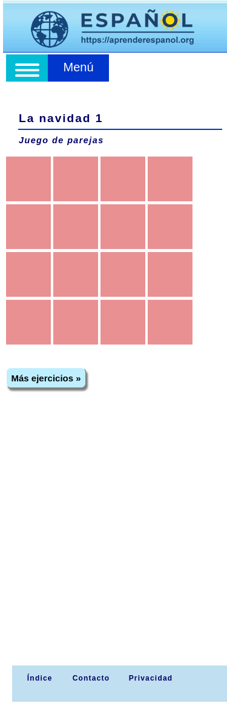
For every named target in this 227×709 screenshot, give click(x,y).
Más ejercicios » (46, 378)
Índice (38, 678)
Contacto (91, 678)
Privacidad (151, 678)
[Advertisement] (113, 546)
